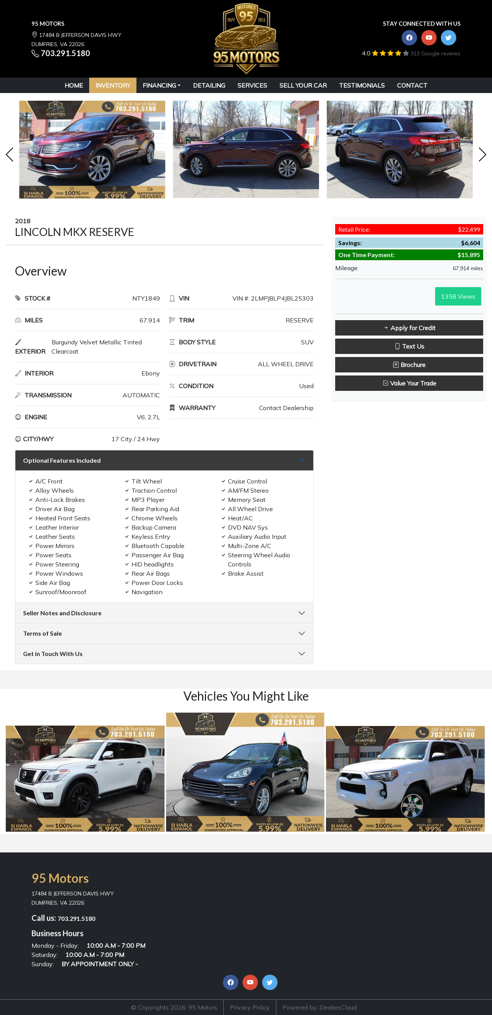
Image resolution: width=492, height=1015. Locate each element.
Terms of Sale (42, 633)
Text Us (409, 346)
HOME (74, 85)
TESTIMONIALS (362, 85)
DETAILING (209, 85)
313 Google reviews (435, 53)
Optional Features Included (62, 460)
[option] (92, 152)
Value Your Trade (409, 383)
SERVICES (252, 85)
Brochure (409, 365)
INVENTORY (112, 85)
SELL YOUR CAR (303, 85)
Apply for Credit (409, 328)
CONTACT (412, 85)
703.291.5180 (65, 53)
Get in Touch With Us (53, 653)
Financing (159, 85)
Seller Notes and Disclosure (62, 612)
